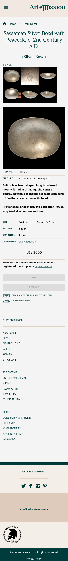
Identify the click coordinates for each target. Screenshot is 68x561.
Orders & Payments (34, 472)
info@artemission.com (34, 509)
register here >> (43, 266)
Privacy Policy (34, 559)
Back (8, 65)
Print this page (21, 301)
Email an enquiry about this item (32, 295)
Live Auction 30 (27, 242)
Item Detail (30, 24)
